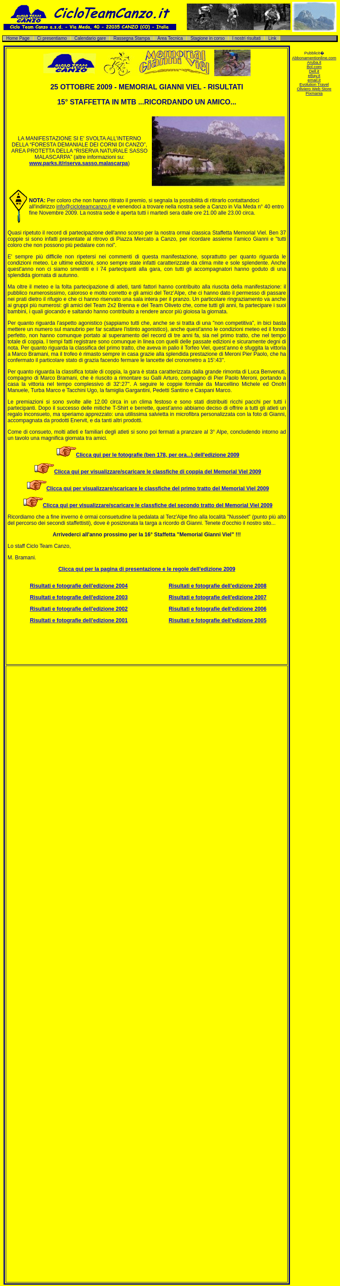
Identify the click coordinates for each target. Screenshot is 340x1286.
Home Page (18, 38)
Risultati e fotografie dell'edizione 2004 (79, 586)
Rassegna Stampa (131, 38)
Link (272, 38)
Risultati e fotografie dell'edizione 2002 (79, 609)
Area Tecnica (170, 38)
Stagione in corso (207, 38)
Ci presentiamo (52, 38)
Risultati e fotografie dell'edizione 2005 (218, 620)
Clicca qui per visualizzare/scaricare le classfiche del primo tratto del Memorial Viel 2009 (157, 488)
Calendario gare (90, 38)
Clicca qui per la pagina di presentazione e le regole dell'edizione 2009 (147, 569)
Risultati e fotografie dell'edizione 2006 (218, 609)
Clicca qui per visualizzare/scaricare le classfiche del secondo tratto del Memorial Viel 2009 (158, 505)
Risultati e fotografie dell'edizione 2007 (218, 597)
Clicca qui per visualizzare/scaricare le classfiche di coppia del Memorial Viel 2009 (157, 472)
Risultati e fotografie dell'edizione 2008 (218, 586)
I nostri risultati (246, 38)
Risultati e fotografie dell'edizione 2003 (79, 597)
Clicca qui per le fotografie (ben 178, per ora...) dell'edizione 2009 (158, 455)
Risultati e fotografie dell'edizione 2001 (79, 620)
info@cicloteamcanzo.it (83, 207)
